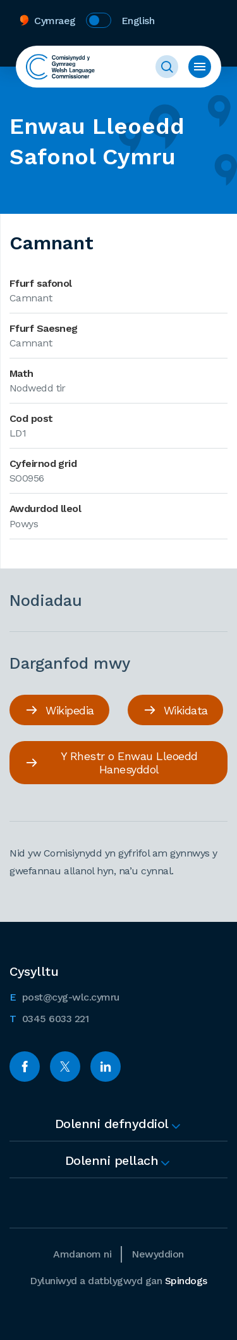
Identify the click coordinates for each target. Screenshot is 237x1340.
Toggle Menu (199, 66)
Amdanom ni (82, 1254)
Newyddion (157, 1254)
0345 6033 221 (48, 1018)
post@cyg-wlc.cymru (64, 996)
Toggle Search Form (166, 66)
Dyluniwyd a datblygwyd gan (118, 1281)
